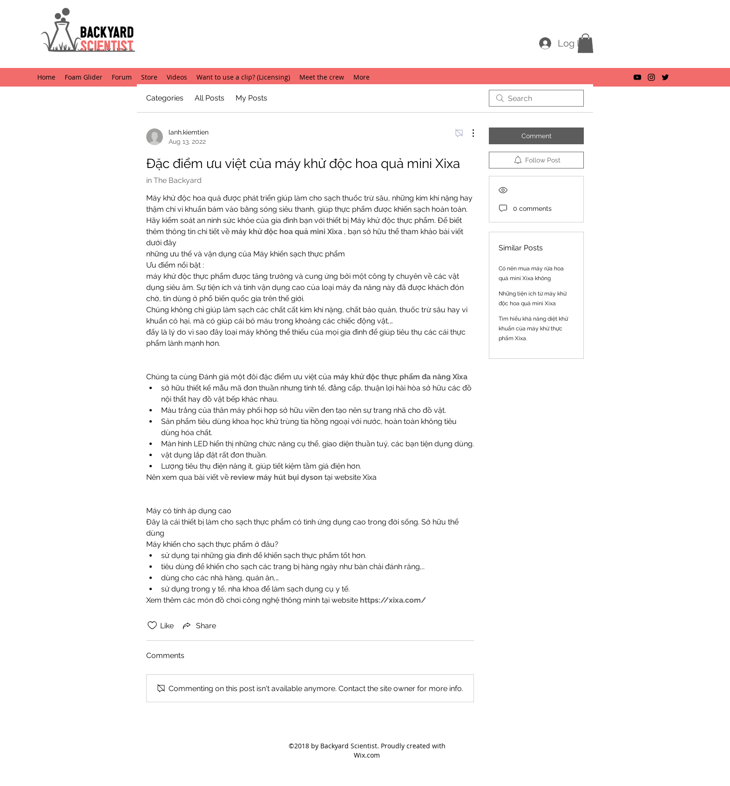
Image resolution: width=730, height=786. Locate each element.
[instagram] (651, 77)
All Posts (209, 98)
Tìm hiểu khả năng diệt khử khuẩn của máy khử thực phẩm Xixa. (533, 329)
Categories (164, 98)
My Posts (251, 98)
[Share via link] (198, 625)
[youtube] (637, 77)
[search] (536, 98)
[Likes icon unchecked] (152, 625)
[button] (585, 43)
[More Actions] (468, 133)
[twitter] (665, 77)
